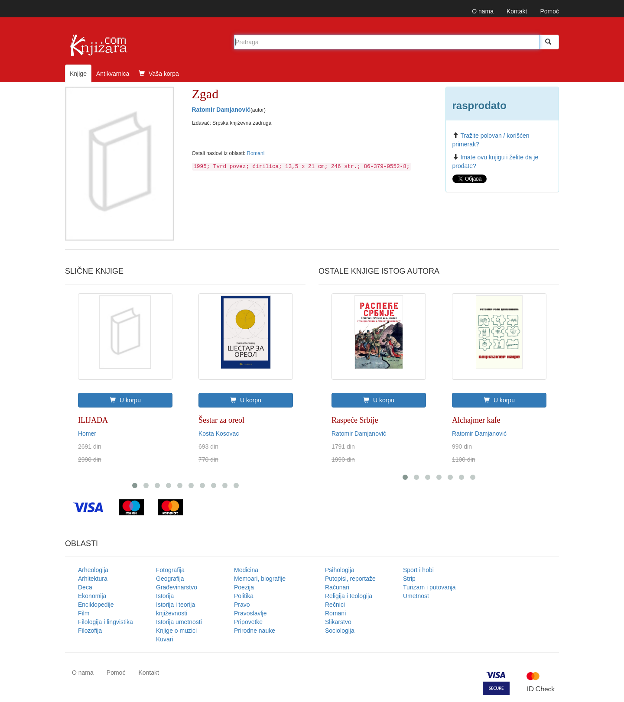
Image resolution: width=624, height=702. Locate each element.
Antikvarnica (112, 73)
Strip (409, 578)
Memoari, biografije (260, 578)
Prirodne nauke (254, 630)
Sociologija (339, 630)
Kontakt (517, 11)
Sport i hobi (418, 569)
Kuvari (164, 639)
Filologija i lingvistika (105, 621)
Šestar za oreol (221, 420)
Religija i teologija (348, 595)
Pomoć (549, 11)
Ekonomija (92, 595)
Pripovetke (248, 621)
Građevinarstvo (176, 587)
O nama (483, 11)
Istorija (165, 595)
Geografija (170, 578)
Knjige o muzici (176, 630)
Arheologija (93, 569)
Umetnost (416, 595)
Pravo (242, 604)
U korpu (125, 400)
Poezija (244, 587)
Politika (244, 595)
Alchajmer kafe (476, 420)
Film (83, 613)
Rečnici (335, 604)
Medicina (246, 569)
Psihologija (339, 569)
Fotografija (170, 569)
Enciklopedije (96, 604)
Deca (85, 587)
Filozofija (90, 630)
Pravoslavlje (250, 613)
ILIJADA (93, 420)
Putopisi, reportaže (350, 578)
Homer (87, 433)
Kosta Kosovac (218, 433)
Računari (337, 587)
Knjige (78, 73)
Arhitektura (92, 578)
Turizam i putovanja (429, 587)
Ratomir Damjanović (221, 109)
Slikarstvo (338, 621)
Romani (255, 153)
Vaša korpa (159, 73)
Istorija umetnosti (179, 621)
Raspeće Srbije (355, 420)
